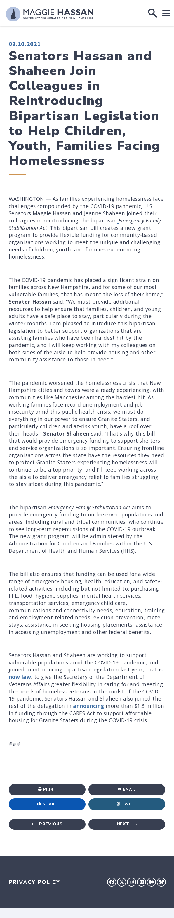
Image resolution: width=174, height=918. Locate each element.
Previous (51, 824)
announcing (88, 705)
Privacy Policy (34, 882)
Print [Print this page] (47, 789)
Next (123, 824)
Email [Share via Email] (127, 789)
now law (20, 676)
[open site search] (152, 13)
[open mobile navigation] (166, 13)
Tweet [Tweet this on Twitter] (127, 804)
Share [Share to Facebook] (47, 804)
